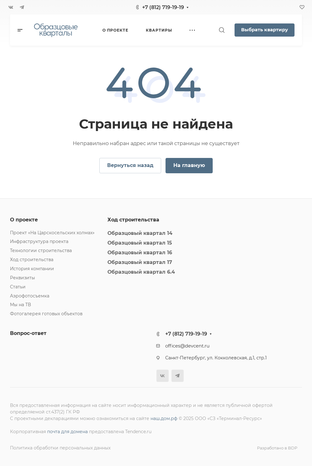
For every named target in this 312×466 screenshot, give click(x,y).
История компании (32, 268)
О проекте (24, 220)
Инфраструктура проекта (39, 241)
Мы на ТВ (20, 304)
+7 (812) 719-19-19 (163, 7)
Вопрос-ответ (28, 333)
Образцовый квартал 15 (139, 243)
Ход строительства (31, 259)
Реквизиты (22, 277)
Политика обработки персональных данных (60, 447)
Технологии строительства (41, 250)
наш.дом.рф (164, 418)
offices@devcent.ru (187, 346)
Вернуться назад (130, 165)
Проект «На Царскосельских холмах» (52, 232)
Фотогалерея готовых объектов (46, 313)
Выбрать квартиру (264, 30)
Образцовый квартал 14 (139, 233)
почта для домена (67, 431)
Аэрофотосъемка (29, 295)
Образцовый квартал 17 (139, 262)
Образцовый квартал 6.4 (141, 272)
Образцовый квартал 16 (139, 253)
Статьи (18, 286)
